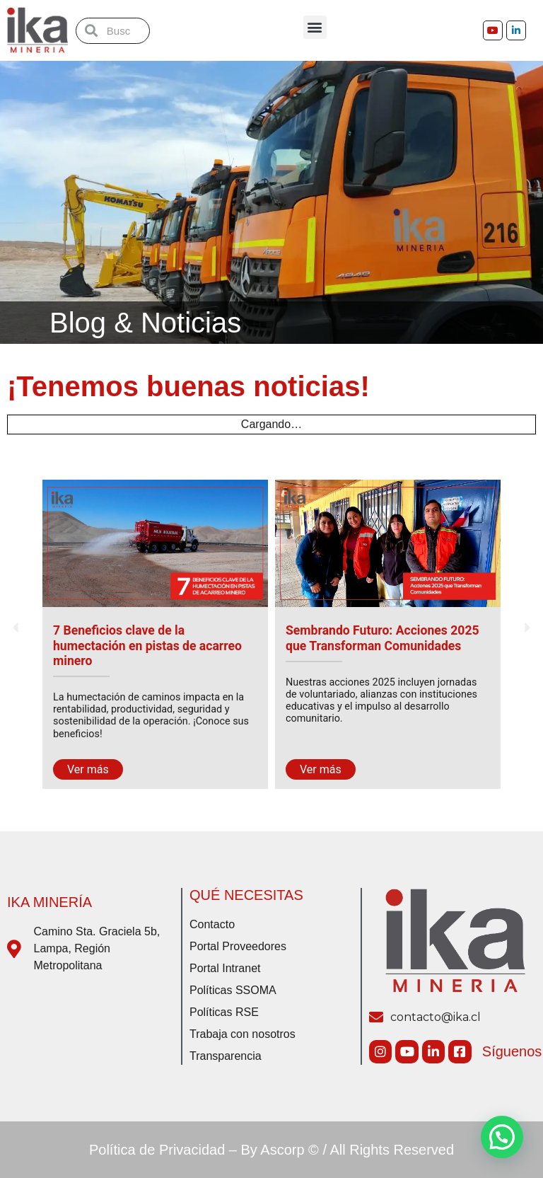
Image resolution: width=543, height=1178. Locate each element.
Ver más (88, 769)
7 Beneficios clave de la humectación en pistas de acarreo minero (147, 645)
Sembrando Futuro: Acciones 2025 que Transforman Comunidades (382, 637)
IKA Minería (49, 902)
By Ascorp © (280, 1149)
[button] (315, 27)
